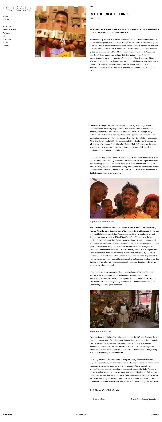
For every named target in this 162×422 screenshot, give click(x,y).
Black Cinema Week (98, 390)
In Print (6, 19)
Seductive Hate (99, 399)
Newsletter (7, 415)
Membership (81, 415)
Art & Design (8, 26)
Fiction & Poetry (9, 29)
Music (5, 42)
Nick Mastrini (113, 390)
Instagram (155, 415)
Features (6, 33)
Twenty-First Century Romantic (143, 399)
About (5, 16)
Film (4, 36)
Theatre (6, 45)
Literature (7, 39)
